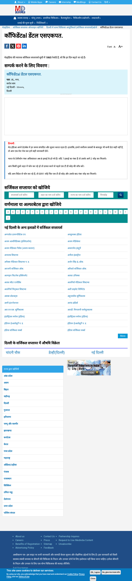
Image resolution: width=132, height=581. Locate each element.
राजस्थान (7, 478)
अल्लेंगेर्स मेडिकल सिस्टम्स (78, 282)
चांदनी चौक (13, 353)
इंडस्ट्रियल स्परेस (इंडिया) (14, 316)
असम (6, 382)
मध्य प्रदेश (8, 451)
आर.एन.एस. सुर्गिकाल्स (14, 309)
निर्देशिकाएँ (42, 23)
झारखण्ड (7, 430)
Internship (65, 2)
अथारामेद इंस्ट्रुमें (74, 248)
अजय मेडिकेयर (74, 241)
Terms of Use (24, 577)
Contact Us (95, 2)
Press (47, 540)
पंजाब (6, 471)
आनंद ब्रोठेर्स (73, 302)
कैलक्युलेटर (66, 18)
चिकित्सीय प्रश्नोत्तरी (81, 18)
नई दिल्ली (97, 353)
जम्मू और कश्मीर (11, 423)
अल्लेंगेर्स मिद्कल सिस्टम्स (15, 289)
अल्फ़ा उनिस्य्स (74, 275)
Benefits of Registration (27, 544)
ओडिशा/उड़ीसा (10, 464)
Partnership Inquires (69, 536)
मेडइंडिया (6, 27)
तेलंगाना (7, 499)
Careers (50, 2)
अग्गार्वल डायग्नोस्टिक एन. (15, 234)
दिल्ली (6, 403)
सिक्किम (7, 485)
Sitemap (48, 544)
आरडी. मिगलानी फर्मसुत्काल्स (80, 309)
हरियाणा (7, 417)
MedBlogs (80, 2)
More (122, 336)
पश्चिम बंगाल (9, 512)
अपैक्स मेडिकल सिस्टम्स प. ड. (17, 261)
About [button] (19, 2)
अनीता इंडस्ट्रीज (74, 255)
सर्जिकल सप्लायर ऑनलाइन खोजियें (28, 27)
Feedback (49, 547)
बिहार (6, 389)
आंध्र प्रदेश (8, 376)
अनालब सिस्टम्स (11, 255)
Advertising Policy (24, 547)
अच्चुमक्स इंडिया (74, 234)
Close (93, 579)
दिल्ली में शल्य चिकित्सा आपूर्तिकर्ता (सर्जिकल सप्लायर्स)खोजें (71, 27)
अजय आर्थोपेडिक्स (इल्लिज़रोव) (17, 241)
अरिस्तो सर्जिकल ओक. (77, 268)
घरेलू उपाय (36, 18)
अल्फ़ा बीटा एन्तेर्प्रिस (12, 282)
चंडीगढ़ (7, 396)
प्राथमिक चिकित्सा (51, 18)
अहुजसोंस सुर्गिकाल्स (76, 296)
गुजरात (7, 410)
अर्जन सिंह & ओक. (76, 261)
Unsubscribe (65, 544)
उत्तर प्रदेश (8, 506)
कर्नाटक (7, 437)
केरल (6, 444)
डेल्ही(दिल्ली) (57, 353)
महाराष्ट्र (7, 458)
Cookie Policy (72, 574)
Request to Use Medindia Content (76, 540)
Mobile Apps (35, 2)
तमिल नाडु (8, 492)
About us (19, 536)
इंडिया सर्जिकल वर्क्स (13, 330)
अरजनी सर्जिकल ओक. (14, 268)
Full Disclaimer (20, 568)
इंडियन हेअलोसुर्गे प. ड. (13, 323)
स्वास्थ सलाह (23, 18)
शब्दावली (96, 18)
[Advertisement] (66, 115)
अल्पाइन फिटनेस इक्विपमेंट (15, 275)
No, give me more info (111, 572)
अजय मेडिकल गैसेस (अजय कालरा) (19, 248)
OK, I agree (95, 572)
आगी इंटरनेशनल (11, 302)
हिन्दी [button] (107, 2)
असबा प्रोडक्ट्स (10, 296)
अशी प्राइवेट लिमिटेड (76, 289)
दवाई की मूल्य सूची (26, 23)
